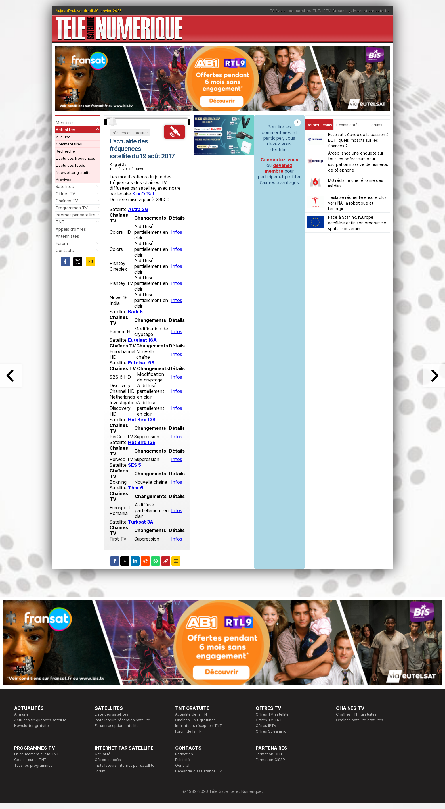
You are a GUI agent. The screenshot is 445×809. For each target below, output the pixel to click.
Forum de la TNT (189, 731)
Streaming (342, 10)
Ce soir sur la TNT (30, 759)
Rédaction (184, 754)
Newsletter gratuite (73, 172)
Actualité (102, 754)
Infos (176, 232)
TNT (316, 10)
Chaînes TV (67, 200)
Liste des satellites (111, 714)
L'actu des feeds (70, 165)
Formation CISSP (270, 759)
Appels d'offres (71, 229)
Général (182, 765)
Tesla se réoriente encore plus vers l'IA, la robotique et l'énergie (357, 203)
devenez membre (278, 168)
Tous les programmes (33, 765)
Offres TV (65, 193)
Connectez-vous (279, 159)
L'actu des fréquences (75, 158)
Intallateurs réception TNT (198, 725)
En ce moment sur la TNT (36, 754)
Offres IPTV (266, 725)
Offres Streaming (271, 731)
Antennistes (67, 236)
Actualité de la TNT (192, 714)
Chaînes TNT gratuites (195, 720)
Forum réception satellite (117, 725)
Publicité (182, 759)
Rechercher (66, 151)
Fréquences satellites (130, 132)
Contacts (65, 250)
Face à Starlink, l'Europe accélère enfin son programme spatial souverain (357, 223)
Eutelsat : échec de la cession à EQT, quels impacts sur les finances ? (358, 140)
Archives (63, 179)
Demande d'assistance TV (198, 771)
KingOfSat (143, 194)
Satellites (65, 186)
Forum (62, 243)
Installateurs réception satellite (122, 720)
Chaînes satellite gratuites (359, 720)
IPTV (326, 10)
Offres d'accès (108, 759)
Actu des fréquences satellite (40, 720)
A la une (63, 137)
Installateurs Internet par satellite (124, 765)
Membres (65, 122)
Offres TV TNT (269, 720)
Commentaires (69, 144)
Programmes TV (72, 207)
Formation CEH (269, 754)
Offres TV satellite (272, 714)
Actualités (65, 129)
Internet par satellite (371, 10)
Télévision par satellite (290, 10)
